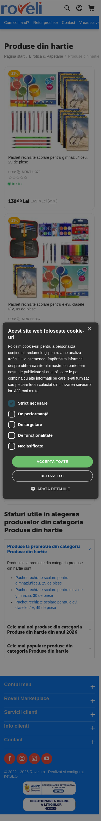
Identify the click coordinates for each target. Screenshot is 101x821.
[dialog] (50, 410)
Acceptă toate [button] (52, 462)
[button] (50, 489)
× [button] (90, 329)
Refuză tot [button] (52, 476)
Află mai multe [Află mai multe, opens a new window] (26, 391)
